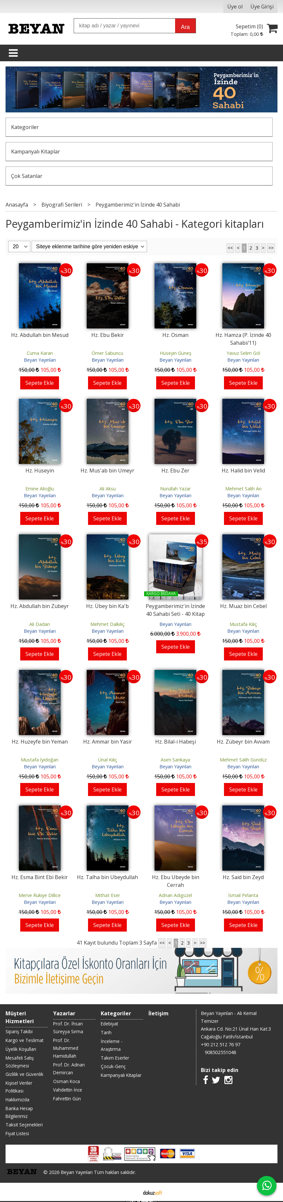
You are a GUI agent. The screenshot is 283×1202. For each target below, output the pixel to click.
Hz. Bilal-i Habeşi (175, 741)
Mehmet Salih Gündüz (243, 760)
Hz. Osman (175, 335)
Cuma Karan (40, 353)
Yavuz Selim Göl (243, 353)
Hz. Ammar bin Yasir (107, 741)
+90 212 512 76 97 (220, 1044)
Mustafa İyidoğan (39, 760)
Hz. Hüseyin (39, 470)
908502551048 (220, 1052)
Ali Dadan (39, 624)
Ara (185, 27)
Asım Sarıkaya (175, 760)
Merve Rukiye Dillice (40, 895)
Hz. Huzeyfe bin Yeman (40, 741)
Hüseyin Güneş (175, 353)
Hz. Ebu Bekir (107, 335)
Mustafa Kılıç (243, 624)
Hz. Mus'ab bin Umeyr (107, 470)
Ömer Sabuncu (107, 353)
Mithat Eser (107, 895)
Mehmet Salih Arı (243, 488)
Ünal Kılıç (107, 760)
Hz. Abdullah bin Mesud (39, 335)
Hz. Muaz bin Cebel (243, 606)
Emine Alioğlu (39, 488)
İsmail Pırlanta (243, 895)
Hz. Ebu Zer (175, 470)
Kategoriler (25, 127)
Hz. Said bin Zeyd (243, 877)
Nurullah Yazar (175, 488)
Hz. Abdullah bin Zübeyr (39, 606)
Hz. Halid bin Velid (243, 470)
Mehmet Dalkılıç (107, 624)
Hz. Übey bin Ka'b (107, 606)
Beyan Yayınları (40, 360)
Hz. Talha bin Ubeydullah (107, 877)
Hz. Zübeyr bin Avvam (243, 741)
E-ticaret (131, 1191)
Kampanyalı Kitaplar (35, 151)
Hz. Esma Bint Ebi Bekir (39, 877)
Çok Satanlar (26, 176)
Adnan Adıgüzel (175, 895)
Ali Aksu (107, 488)
